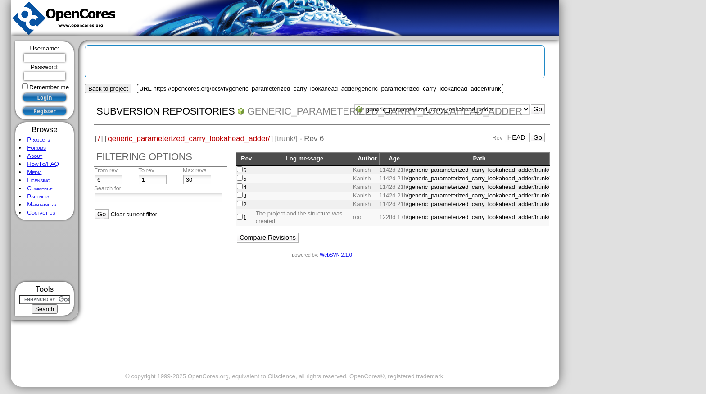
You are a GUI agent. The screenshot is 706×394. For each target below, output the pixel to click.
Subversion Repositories (165, 111)
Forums (36, 147)
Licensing (38, 180)
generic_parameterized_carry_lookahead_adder (384, 111)
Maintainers (41, 204)
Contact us (41, 212)
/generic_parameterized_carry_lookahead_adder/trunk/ (478, 169)
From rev (106, 170)
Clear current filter (134, 214)
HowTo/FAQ (43, 163)
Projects (38, 139)
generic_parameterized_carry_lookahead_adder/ (189, 138)
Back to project (108, 88)
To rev (146, 170)
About (34, 155)
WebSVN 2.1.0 (336, 254)
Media (34, 172)
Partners (38, 196)
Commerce (40, 188)
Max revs (195, 170)
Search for (107, 188)
